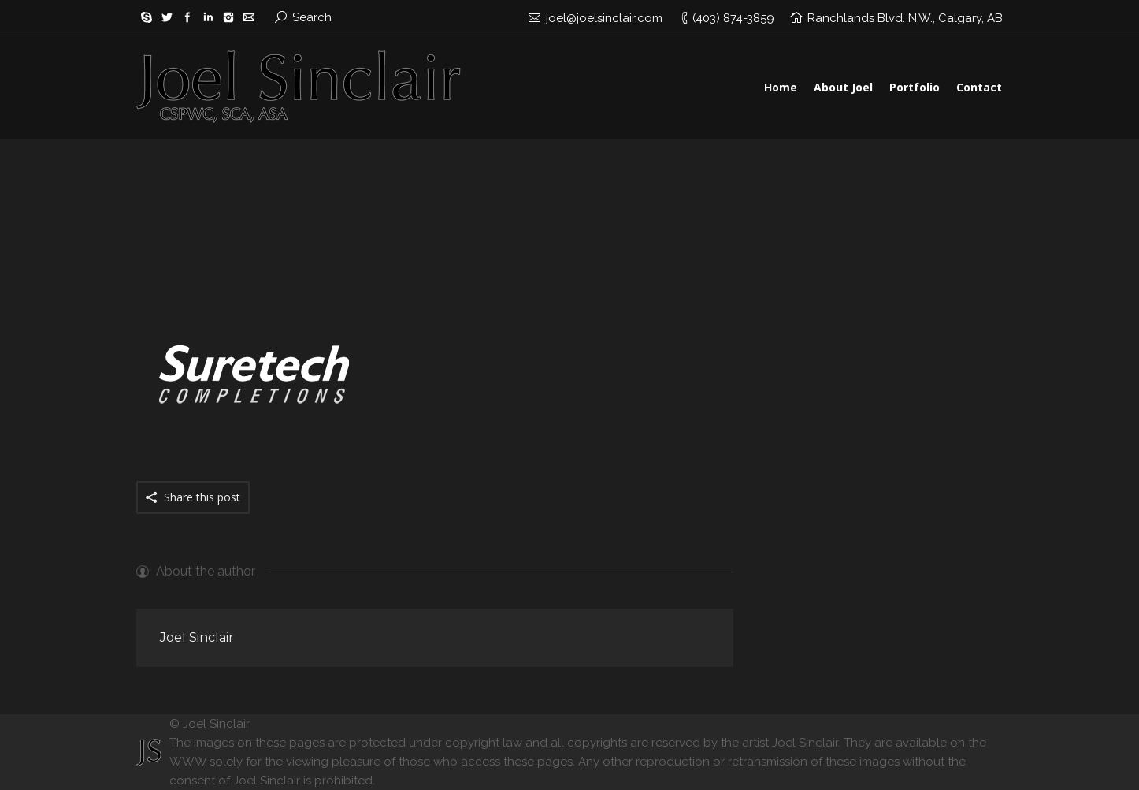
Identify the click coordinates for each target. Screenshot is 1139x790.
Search (312, 17)
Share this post (202, 497)
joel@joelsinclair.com (604, 18)
